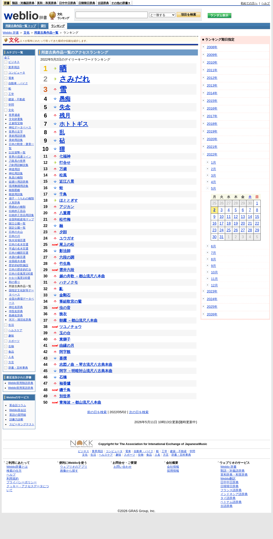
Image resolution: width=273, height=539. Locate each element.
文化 (26, 32)
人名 (11, 357)
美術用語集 (16, 140)
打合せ (64, 163)
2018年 (212, 124)
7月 (213, 253)
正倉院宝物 (16, 123)
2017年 (212, 116)
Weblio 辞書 (11, 32)
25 (228, 230)
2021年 (212, 147)
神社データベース (20, 127)
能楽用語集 (16, 194)
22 (257, 223)
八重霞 (64, 213)
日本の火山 (16, 232)
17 (222, 223)
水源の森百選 (17, 257)
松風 (63, 175)
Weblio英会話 (17, 410)
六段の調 (66, 257)
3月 (213, 175)
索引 (43, 26)
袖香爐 (64, 383)
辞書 (7, 3)
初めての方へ (249, 3)
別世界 (64, 396)
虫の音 (64, 308)
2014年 (212, 93)
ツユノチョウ (70, 327)
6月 (213, 246)
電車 (11, 78)
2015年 (212, 101)
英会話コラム (17, 405)
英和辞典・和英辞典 (234, 474)
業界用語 (14, 67)
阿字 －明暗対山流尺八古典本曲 (85, 371)
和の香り (14, 282)
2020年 (212, 139)
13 (243, 217)
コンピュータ (16, 72)
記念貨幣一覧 (17, 152)
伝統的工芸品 (17, 211)
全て (7, 57)
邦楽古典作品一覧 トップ (20, 26)
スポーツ (14, 341)
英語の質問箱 (17, 414)
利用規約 (13, 478)
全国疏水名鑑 (17, 261)
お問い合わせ (122, 466)
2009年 (212, 55)
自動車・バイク (18, 83)
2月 (213, 169)
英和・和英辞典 (47, 3)
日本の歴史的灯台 (20, 269)
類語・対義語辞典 (23, 3)
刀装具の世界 (17, 160)
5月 (213, 188)
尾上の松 (66, 245)
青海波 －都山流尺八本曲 (80, 402)
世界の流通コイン (20, 156)
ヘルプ (265, 3)
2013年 (212, 85)
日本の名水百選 (18, 244)
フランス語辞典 (231, 490)
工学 (11, 94)
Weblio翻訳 (228, 478)
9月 (213, 266)
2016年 (212, 108)
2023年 (212, 291)
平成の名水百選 (18, 248)
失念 (64, 107)
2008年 (212, 47)
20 (243, 223)
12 (236, 217)
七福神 (64, 156)
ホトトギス (73, 124)
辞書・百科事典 (18, 367)
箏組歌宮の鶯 (70, 301)
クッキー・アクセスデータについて (28, 488)
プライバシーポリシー (22, 482)
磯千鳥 (64, 390)
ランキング (58, 26)
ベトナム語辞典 (231, 502)
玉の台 (64, 333)
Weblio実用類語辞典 (20, 383)
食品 (11, 351)
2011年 (212, 70)
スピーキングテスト (21, 424)
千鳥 (63, 194)
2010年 (212, 62)
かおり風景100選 (19, 277)
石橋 (63, 377)
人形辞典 (14, 202)
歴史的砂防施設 (18, 265)
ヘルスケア (15, 330)
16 (214, 223)
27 (243, 230)
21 (250, 223)
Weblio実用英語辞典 (20, 388)
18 (228, 223)
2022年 (212, 154)
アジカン (66, 207)
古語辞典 (103, 3)
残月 (64, 115)
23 (214, 230)
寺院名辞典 (16, 311)
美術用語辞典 (17, 135)
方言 (11, 362)
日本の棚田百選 (18, 252)
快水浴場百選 (17, 240)
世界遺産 (14, 115)
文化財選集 (16, 119)
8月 (213, 259)
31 (222, 237)
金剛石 (64, 295)
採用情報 (173, 470)
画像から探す (69, 470)
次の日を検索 (139, 412)
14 (250, 217)
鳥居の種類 (16, 177)
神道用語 (14, 169)
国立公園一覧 (17, 223)
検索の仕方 (14, 470)
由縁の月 (66, 345)
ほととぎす (68, 200)
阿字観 (64, 352)
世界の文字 (16, 131)
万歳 (63, 169)
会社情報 (173, 466)
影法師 (64, 251)
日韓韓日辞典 (86, 3)
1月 (213, 162)
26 (236, 230)
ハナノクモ (68, 282)
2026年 (212, 314)
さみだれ (74, 79)
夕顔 (63, 232)
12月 (214, 285)
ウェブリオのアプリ (73, 466)
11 (228, 217)
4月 (213, 182)
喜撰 (63, 358)
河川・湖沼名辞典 (20, 319)
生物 (11, 346)
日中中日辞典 (67, 3)
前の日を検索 (97, 412)
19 (236, 223)
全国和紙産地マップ (21, 219)
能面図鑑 (14, 190)
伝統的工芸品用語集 (21, 215)
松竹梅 (64, 219)
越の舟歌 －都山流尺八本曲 (82, 276)
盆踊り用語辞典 (18, 181)
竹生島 (64, 264)
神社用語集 (16, 173)
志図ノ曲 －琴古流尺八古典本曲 (85, 365)
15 (257, 217)
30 (214, 237)
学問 (11, 104)
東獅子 (64, 339)
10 (222, 217)
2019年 (212, 131)
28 (250, 230)
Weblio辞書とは (17, 466)
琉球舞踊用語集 (18, 186)
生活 (11, 325)
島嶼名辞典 (16, 315)
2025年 (212, 306)
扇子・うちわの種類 (21, 198)
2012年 (212, 78)
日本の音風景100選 (21, 273)
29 (257, 230)
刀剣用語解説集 (18, 165)
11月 (214, 279)
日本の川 (14, 236)
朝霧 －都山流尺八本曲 (78, 320)
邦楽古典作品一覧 (46, 32)
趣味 (11, 335)
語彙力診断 (16, 419)
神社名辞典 (16, 307)
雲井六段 (66, 270)
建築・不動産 (16, 99)
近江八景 (66, 181)
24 (222, 230)
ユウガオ (66, 238)
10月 (214, 272)
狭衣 (63, 314)
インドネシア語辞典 (234, 494)
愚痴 (64, 99)
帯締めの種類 (17, 206)
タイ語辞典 (228, 498)
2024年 (212, 299)
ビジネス (14, 62)
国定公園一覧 (17, 227)
